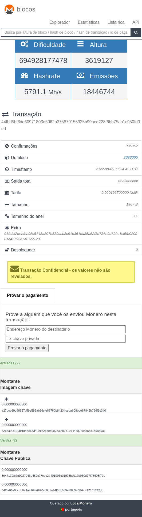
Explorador (59, 22)
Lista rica (116, 22)
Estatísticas (89, 22)
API (135, 22)
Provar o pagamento (27, 295)
